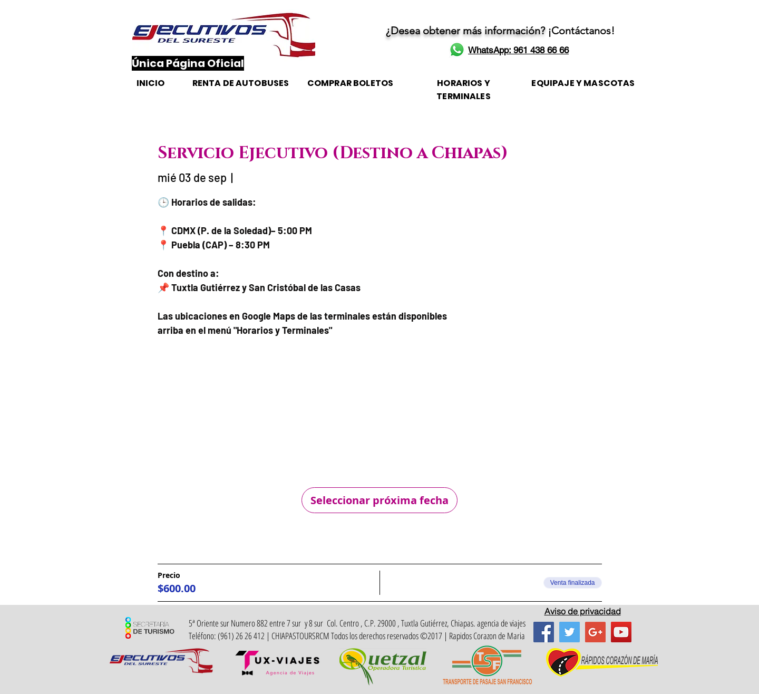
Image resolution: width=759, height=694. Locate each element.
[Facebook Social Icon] (543, 632)
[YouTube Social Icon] (621, 632)
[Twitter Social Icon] (569, 632)
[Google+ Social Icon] (595, 632)
